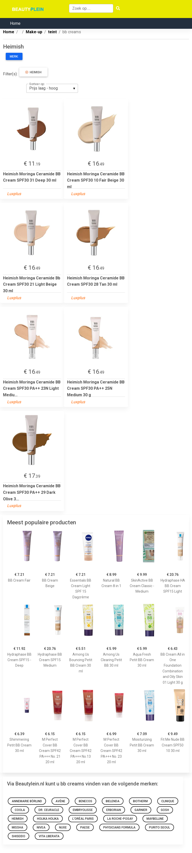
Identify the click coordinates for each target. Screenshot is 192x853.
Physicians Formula (119, 827)
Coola (20, 810)
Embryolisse (83, 810)
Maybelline (155, 818)
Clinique (167, 801)
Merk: (14, 56)
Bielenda (113, 801)
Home (15, 23)
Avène (60, 801)
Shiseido (18, 836)
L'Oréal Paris (83, 818)
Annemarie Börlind (27, 801)
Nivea (41, 827)
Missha (17, 827)
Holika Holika (48, 818)
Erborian (113, 810)
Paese (85, 827)
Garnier (140, 810)
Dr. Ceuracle (48, 810)
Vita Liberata (49, 836)
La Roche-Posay (120, 818)
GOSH (165, 810)
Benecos (85, 801)
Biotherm (140, 801)
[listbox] (52, 88)
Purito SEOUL (159, 827)
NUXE (63, 827)
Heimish (33, 72)
